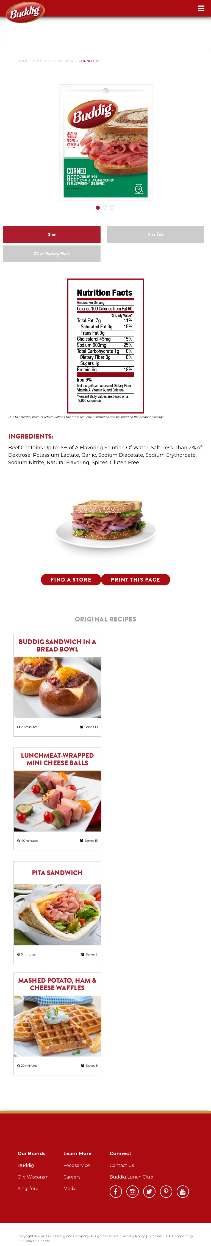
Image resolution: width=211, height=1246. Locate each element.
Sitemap (155, 1236)
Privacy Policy (134, 1236)
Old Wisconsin (33, 1177)
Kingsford (28, 1188)
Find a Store (71, 580)
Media (70, 1188)
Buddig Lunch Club (131, 1177)
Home (23, 61)
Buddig (26, 1165)
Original (65, 61)
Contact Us (122, 1165)
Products (42, 61)
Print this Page (135, 580)
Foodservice (76, 1165)
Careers (71, 1177)
